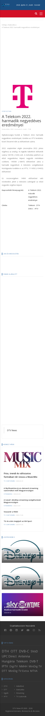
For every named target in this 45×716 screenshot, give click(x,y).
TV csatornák (9, 481)
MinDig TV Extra (19, 671)
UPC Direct (9, 656)
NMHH (23, 666)
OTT (14, 651)
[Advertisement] (22, 53)
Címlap (4, 25)
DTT (4, 671)
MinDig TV (35, 666)
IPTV (36, 209)
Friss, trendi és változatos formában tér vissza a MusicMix (20, 475)
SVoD (34, 651)
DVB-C (30, 209)
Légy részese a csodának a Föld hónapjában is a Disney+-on (18, 581)
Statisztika (12, 25)
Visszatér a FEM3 (11, 512)
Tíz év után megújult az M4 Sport (18, 521)
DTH (38, 205)
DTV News (12, 430)
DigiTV (13, 666)
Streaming (8, 494)
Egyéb (6, 693)
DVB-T (34, 661)
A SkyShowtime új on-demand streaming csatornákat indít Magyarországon (21, 489)
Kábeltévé (20, 686)
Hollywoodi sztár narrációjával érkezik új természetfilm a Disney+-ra (21, 554)
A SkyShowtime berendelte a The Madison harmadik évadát (19, 608)
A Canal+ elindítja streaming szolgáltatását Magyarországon (22, 501)
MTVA (33, 671)
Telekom (31, 205)
